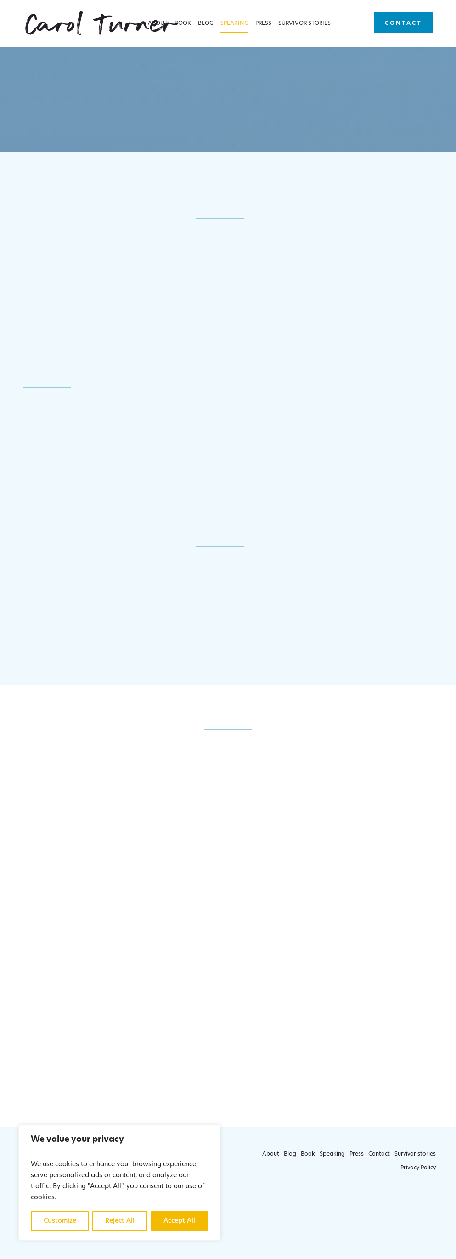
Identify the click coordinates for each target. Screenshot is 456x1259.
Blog (206, 23)
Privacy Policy (418, 1168)
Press (263, 23)
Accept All (179, 1221)
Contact (403, 23)
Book (183, 23)
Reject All (120, 1221)
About (158, 23)
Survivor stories (304, 23)
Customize (60, 1221)
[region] (119, 1183)
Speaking (234, 23)
